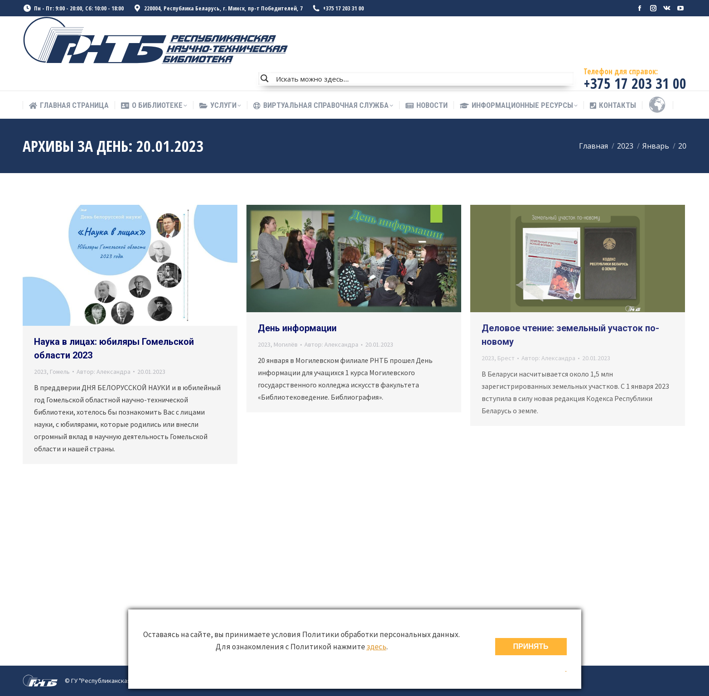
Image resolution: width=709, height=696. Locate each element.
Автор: (103, 371)
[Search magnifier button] (264, 78)
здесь (376, 647)
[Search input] (422, 78)
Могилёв (286, 344)
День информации (297, 328)
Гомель (60, 371)
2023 (40, 371)
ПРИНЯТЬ (531, 646)
